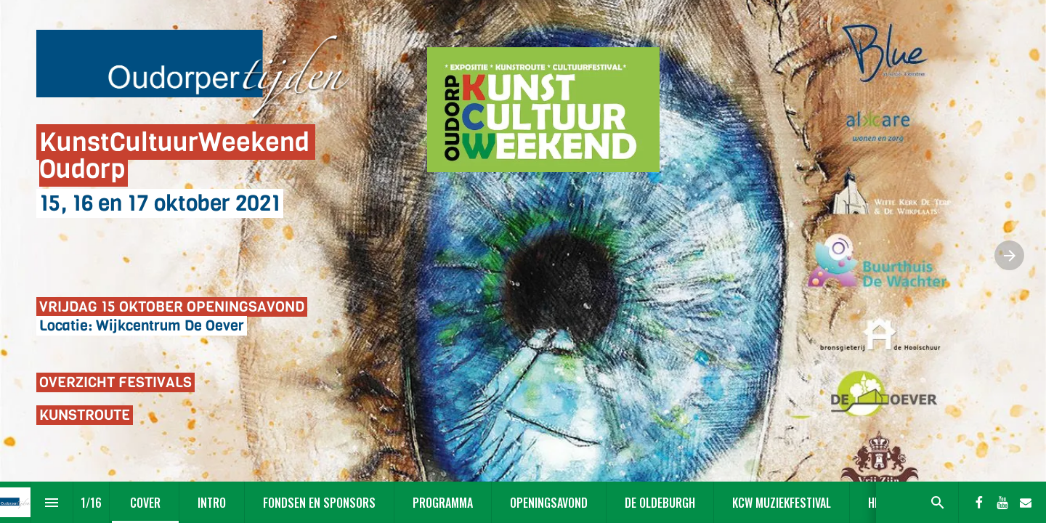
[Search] (937, 502)
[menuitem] (145, 502)
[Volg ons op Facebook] (979, 502)
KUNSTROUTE (84, 415)
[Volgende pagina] (1009, 255)
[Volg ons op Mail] (1025, 502)
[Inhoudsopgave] (52, 502)
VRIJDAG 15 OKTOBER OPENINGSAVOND (171, 307)
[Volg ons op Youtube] (1002, 502)
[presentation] (523, 261)
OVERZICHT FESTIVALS (115, 382)
